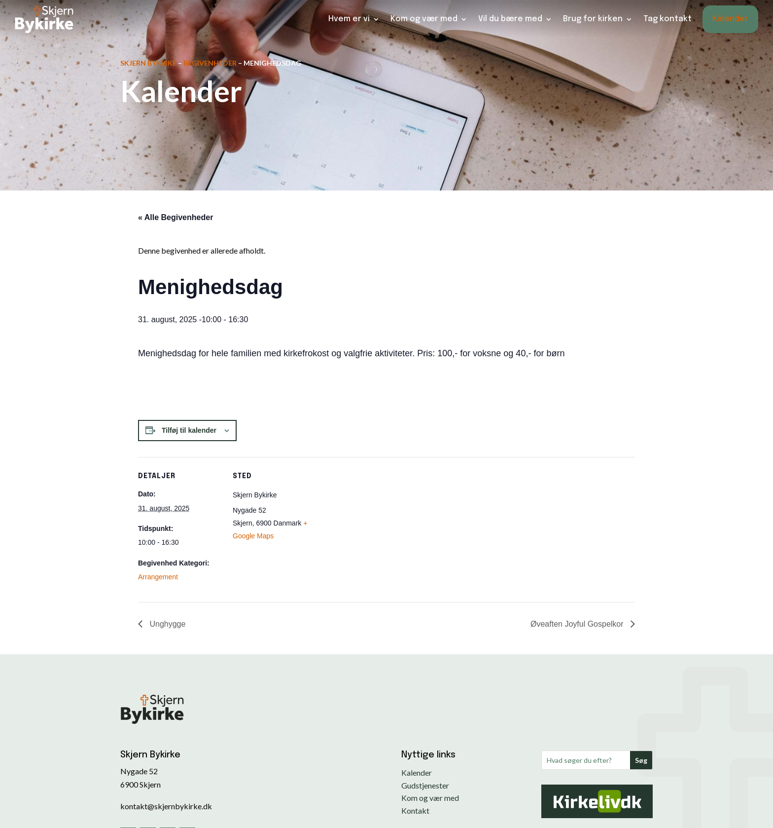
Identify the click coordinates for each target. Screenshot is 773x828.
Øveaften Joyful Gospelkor (578, 624)
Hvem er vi (349, 18)
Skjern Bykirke (148, 63)
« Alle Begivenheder (175, 217)
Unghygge (166, 624)
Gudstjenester (425, 785)
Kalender (730, 18)
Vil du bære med (510, 18)
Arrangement (158, 577)
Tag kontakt (667, 18)
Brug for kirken (593, 18)
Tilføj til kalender (189, 430)
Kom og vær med (423, 18)
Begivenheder (210, 63)
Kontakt (415, 810)
